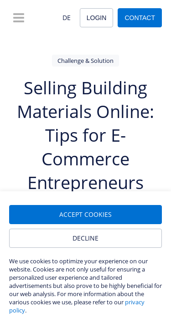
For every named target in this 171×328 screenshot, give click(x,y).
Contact (139, 17)
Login (97, 17)
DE (66, 17)
